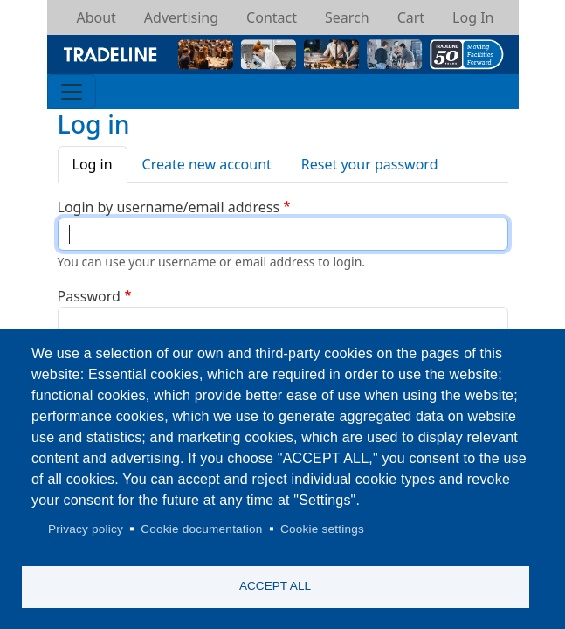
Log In (472, 17)
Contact (271, 17)
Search (347, 17)
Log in (92, 164)
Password (89, 296)
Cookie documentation (201, 529)
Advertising (181, 17)
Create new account (207, 164)
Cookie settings (322, 529)
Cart (410, 17)
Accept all (275, 585)
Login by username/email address (169, 207)
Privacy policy (85, 529)
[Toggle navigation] (71, 91)
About (95, 17)
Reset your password (369, 164)
